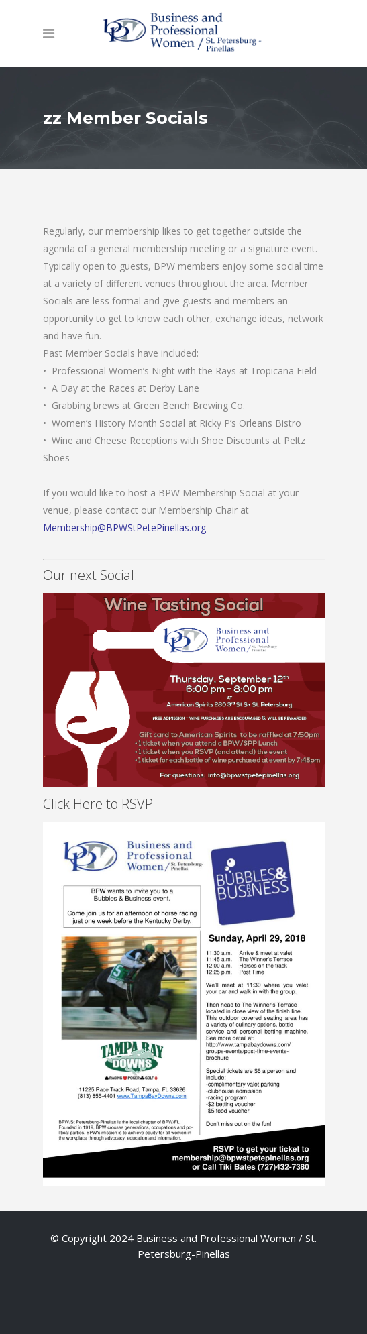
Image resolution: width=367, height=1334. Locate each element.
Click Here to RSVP (184, 703)
